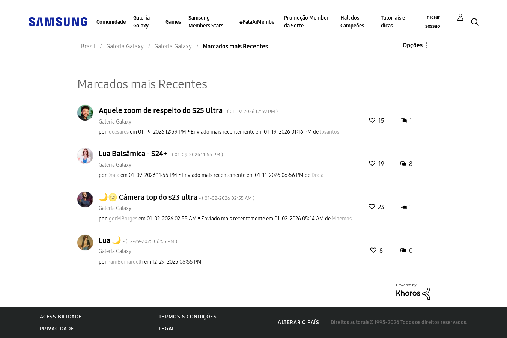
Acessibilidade (61, 317)
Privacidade (57, 329)
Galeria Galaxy (141, 22)
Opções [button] (413, 45)
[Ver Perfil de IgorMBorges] (122, 219)
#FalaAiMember (258, 22)
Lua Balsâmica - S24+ (161, 153)
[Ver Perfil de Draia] (113, 175)
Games (173, 22)
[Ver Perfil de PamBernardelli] (125, 262)
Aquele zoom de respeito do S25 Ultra (188, 110)
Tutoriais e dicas (393, 22)
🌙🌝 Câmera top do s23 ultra (176, 197)
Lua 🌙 (138, 240)
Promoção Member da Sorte (306, 22)
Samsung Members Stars (205, 22)
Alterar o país (298, 322)
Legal (167, 329)
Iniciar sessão (432, 21)
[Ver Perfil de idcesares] (118, 132)
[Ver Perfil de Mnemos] (342, 219)
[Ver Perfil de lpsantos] (329, 132)
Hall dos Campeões (352, 22)
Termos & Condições (188, 317)
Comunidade (111, 22)
